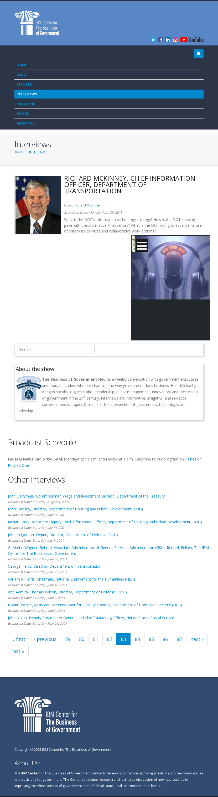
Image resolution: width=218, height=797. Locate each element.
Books (23, 113)
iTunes (190, 459)
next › (196, 639)
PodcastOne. (19, 465)
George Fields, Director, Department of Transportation (54, 566)
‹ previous (45, 639)
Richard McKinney (88, 205)
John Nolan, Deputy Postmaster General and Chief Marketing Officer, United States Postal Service (91, 617)
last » (18, 651)
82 (109, 639)
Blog (21, 74)
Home (22, 65)
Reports (24, 84)
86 (165, 639)
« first (18, 639)
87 (179, 639)
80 (81, 639)
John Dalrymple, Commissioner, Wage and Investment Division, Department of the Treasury (86, 496)
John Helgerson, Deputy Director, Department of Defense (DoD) (63, 534)
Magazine (26, 103)
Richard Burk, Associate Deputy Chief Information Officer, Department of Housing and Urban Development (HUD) (105, 521)
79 (67, 639)
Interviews (27, 94)
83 (123, 639)
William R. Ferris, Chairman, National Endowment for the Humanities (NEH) (71, 579)
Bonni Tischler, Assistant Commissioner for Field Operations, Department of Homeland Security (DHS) (95, 604)
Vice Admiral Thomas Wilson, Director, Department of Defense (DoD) (67, 591)
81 (95, 639)
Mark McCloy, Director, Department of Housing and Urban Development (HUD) (75, 508)
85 (151, 639)
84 (137, 639)
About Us (26, 123)
